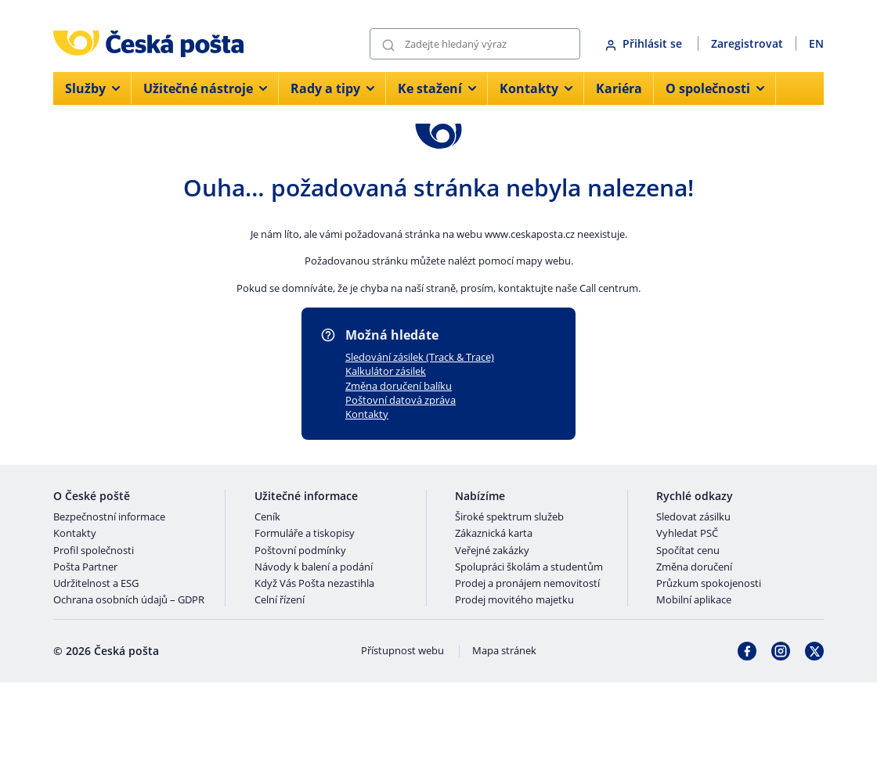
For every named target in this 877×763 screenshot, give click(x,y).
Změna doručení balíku (398, 386)
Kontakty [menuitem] (536, 88)
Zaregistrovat (747, 43)
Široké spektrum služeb (509, 517)
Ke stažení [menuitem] (437, 88)
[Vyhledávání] (475, 43)
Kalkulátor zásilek (385, 371)
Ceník (267, 517)
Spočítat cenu (688, 551)
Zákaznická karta (493, 533)
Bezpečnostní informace (109, 517)
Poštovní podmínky (300, 551)
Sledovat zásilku (693, 517)
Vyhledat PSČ (687, 533)
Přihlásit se (645, 43)
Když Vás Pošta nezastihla (314, 584)
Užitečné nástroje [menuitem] (205, 88)
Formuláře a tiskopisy (304, 533)
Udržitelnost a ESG (96, 584)
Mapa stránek (504, 651)
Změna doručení (694, 567)
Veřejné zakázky (492, 551)
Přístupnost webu (402, 651)
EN (816, 43)
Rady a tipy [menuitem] (332, 88)
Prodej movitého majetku (514, 600)
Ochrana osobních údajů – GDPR (128, 600)
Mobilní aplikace (693, 600)
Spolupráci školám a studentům (529, 567)
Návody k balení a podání (313, 567)
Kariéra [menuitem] (619, 88)
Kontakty (366, 414)
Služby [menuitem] (92, 88)
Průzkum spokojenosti (708, 584)
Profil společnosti (93, 551)
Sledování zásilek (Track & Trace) (419, 357)
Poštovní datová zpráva (400, 400)
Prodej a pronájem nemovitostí (527, 584)
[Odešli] (388, 44)
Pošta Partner (85, 567)
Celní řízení (279, 600)
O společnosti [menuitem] (715, 88)
